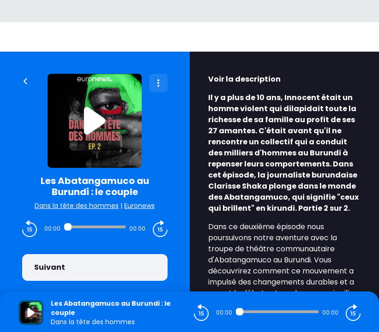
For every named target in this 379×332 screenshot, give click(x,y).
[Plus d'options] (158, 83)
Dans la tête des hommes (77, 205)
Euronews (139, 205)
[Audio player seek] (95, 227)
